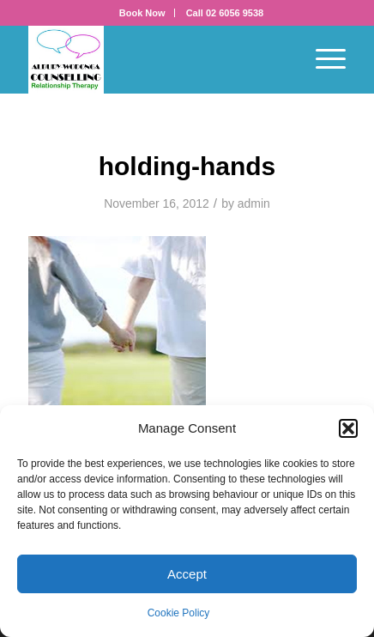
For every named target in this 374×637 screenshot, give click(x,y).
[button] (348, 428)
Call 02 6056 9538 (225, 13)
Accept (187, 574)
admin (254, 203)
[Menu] (322, 59)
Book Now (142, 13)
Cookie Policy (179, 613)
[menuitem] (143, 13)
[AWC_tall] (155, 59)
